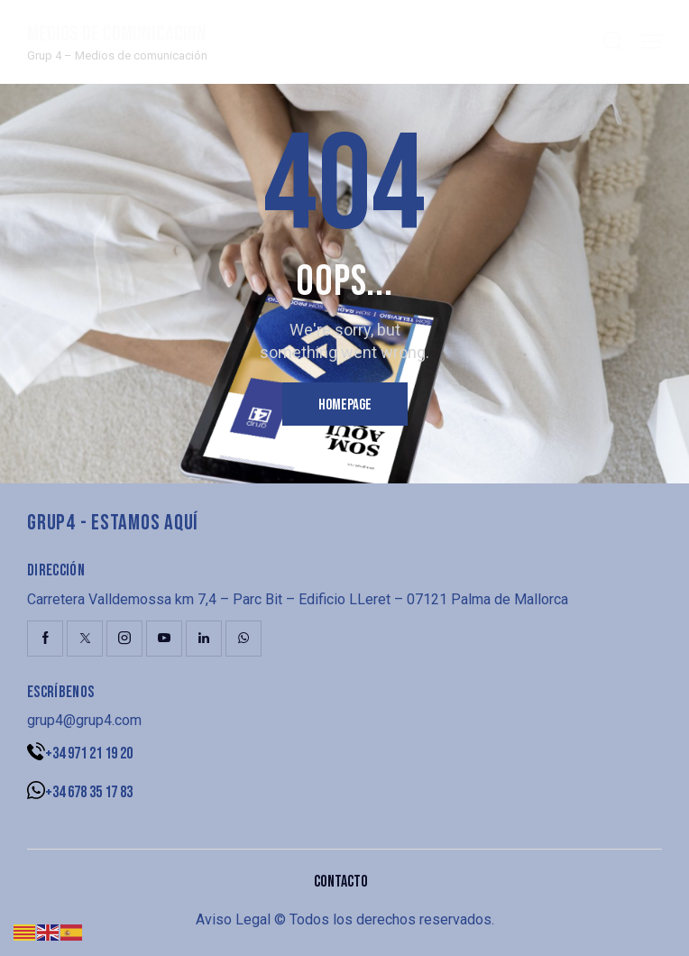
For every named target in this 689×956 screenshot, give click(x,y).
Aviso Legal (233, 919)
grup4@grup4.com (84, 720)
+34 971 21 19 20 (89, 753)
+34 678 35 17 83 (89, 792)
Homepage (345, 405)
